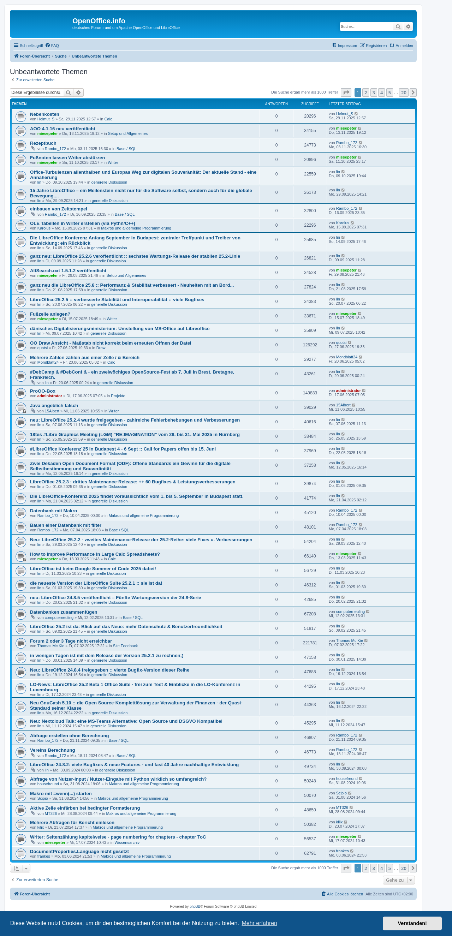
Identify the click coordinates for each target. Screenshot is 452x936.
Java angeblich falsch (54, 405)
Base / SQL (126, 149)
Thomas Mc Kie (50, 646)
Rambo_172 (55, 149)
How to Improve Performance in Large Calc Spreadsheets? (95, 554)
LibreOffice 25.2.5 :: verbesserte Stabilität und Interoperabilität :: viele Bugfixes (117, 299)
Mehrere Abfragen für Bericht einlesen (72, 822)
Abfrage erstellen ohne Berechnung (69, 735)
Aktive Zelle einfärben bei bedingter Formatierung (85, 808)
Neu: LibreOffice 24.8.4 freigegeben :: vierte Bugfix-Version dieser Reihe (109, 670)
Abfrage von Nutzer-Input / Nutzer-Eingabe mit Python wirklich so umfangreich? (118, 779)
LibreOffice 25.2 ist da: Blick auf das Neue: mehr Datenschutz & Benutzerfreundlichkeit (126, 626)
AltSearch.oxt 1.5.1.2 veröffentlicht (68, 270)
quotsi (42, 348)
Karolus (43, 228)
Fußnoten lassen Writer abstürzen (67, 157)
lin (39, 182)
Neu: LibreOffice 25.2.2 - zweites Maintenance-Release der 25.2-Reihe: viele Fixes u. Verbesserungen (141, 539)
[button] (346, 92)
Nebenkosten (44, 114)
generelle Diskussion (109, 182)
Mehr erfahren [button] (259, 923)
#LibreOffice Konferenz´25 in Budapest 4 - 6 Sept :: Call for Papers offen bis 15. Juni (123, 449)
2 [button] (365, 92)
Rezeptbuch (43, 143)
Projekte (118, 396)
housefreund (48, 784)
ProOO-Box (42, 391)
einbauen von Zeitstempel (58, 208)
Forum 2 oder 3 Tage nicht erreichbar (71, 641)
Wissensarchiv (126, 842)
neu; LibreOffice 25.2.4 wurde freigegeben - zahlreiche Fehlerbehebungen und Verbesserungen (135, 420)
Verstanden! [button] (412, 923)
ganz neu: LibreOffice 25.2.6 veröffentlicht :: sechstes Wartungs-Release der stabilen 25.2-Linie (135, 256)
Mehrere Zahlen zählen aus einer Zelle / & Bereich (84, 357)
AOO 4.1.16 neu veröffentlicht (62, 128)
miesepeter (47, 133)
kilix (40, 827)
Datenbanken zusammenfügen (63, 612)
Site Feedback (125, 646)
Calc (108, 119)
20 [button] (403, 92)
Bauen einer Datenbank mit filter (65, 525)
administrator (49, 396)
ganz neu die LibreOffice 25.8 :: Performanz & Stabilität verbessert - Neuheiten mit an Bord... (132, 285)
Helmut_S (45, 119)
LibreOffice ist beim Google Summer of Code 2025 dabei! (93, 568)
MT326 (51, 813)
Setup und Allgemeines (128, 133)
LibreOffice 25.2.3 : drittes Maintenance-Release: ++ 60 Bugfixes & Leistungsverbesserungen (133, 481)
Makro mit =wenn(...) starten (61, 793)
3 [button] (374, 92)
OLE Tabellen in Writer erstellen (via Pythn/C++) (82, 223)
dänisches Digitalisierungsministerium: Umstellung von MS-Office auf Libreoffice (120, 328)
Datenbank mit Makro (53, 510)
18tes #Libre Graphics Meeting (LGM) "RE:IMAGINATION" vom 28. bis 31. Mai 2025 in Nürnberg (135, 434)
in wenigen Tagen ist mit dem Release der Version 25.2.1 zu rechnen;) (106, 655)
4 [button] (381, 92)
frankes (43, 856)
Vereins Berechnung (52, 750)
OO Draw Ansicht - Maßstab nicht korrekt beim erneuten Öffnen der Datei (110, 343)
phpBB (195, 906)
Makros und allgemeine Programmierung (136, 228)
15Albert (52, 411)
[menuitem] (52, 45)
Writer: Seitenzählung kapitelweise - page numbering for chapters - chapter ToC (118, 837)
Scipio (42, 798)
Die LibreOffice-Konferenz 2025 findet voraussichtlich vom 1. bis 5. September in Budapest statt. (137, 496)
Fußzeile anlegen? (50, 314)
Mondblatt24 (48, 362)
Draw (101, 348)
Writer (113, 162)
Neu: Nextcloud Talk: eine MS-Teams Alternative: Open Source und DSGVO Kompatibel (126, 721)
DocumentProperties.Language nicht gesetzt (79, 851)
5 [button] (389, 92)
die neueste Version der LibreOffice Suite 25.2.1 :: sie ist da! (96, 583)
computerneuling (59, 617)
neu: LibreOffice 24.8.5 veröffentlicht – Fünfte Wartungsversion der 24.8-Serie (115, 597)
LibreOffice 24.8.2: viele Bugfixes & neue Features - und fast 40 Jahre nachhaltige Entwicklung (134, 764)
